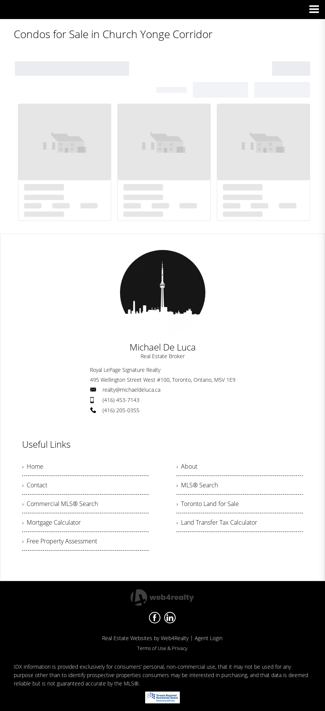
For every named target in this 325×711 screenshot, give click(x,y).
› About (186, 466)
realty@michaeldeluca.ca (131, 389)
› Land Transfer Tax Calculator (216, 522)
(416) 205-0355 (120, 410)
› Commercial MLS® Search (60, 504)
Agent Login (209, 638)
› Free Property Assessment (59, 541)
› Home (32, 466)
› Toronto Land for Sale (207, 504)
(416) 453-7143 (120, 400)
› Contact (34, 485)
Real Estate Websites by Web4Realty (145, 638)
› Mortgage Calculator (51, 522)
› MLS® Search (197, 485)
